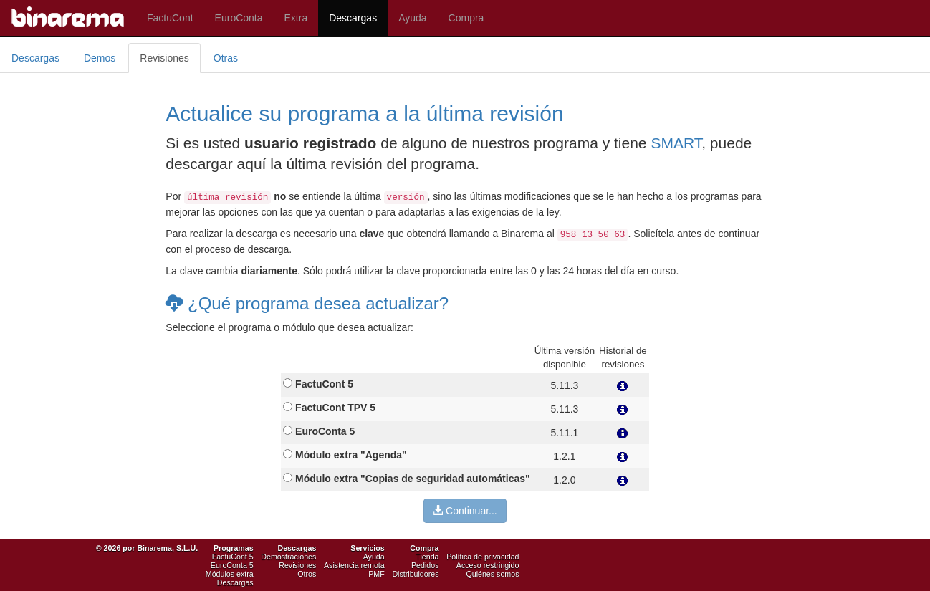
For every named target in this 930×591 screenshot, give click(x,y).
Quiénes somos (492, 574)
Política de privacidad (482, 556)
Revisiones (164, 58)
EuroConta (239, 18)
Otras (226, 58)
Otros (306, 574)
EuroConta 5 (232, 565)
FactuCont (170, 18)
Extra (296, 18)
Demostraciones (288, 556)
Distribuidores (415, 574)
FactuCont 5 (233, 556)
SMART (676, 143)
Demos (99, 58)
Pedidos (425, 565)
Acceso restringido (487, 565)
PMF (376, 574)
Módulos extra (230, 574)
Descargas (353, 18)
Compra (466, 18)
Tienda (427, 556)
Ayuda (412, 18)
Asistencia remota (354, 565)
